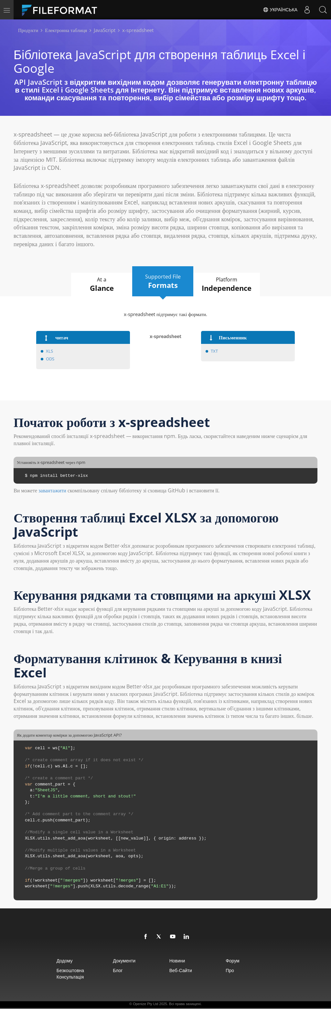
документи (121, 961)
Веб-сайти (181, 971)
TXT (214, 351)
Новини (178, 961)
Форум (238, 961)
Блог (114, 971)
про (235, 971)
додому (57, 961)
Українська (279, 10)
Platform (230, 284)
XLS (49, 351)
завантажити (52, 490)
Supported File (163, 281)
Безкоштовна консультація (63, 974)
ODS (50, 359)
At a (98, 284)
